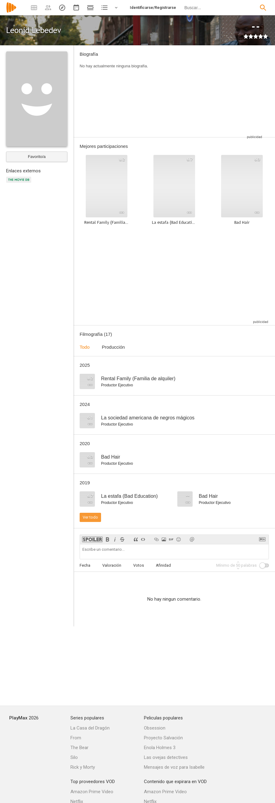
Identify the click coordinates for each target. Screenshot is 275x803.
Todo (85, 347)
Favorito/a (37, 156)
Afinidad (163, 565)
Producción (113, 347)
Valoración (111, 565)
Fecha (85, 565)
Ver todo (90, 517)
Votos (138, 565)
